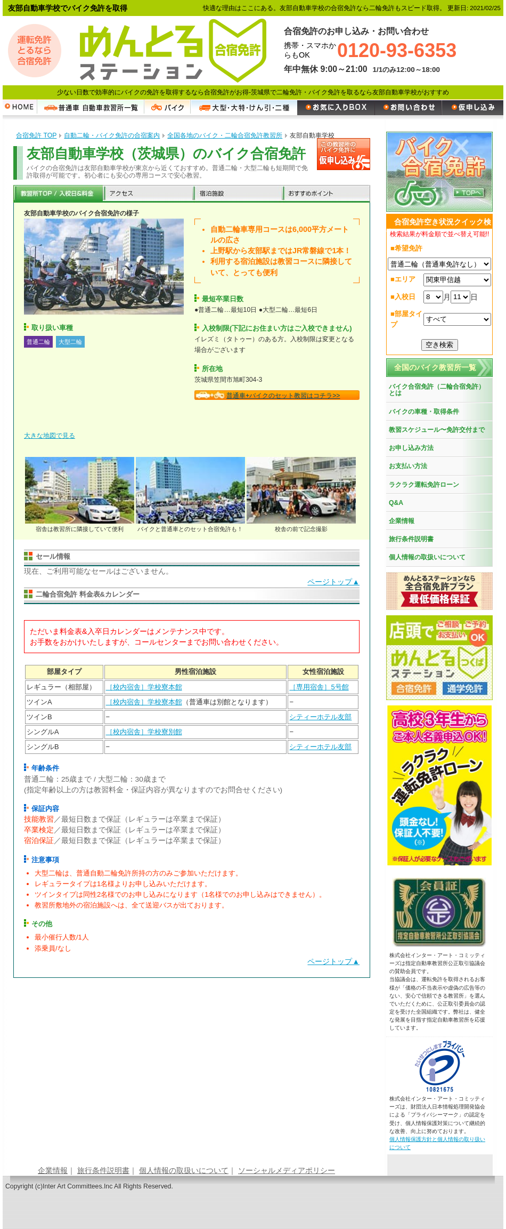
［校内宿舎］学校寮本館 (144, 687)
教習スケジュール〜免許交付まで (437, 429)
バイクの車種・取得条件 (424, 411)
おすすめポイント (326, 194)
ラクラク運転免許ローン (424, 484)
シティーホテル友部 (320, 717)
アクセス (147, 194)
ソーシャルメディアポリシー (286, 1170)
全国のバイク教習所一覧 (435, 367)
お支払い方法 (408, 466)
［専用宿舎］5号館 (318, 687)
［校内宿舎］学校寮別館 (144, 732)
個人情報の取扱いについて (427, 557)
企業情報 (401, 521)
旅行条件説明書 (411, 539)
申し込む (343, 154)
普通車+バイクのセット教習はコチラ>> (283, 395)
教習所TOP (58, 194)
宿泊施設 (237, 194)
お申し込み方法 (411, 448)
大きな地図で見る (49, 435)
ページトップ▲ (333, 582)
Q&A (396, 503)
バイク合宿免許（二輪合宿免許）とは (437, 390)
